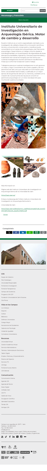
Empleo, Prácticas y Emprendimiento (12, 356)
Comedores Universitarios (9, 334)
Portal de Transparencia (8, 289)
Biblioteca (4, 316)
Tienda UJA (4, 404)
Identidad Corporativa (7, 401)
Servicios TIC (5, 362)
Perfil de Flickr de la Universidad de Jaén (25, 437)
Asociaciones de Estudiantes (10, 325)
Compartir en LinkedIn (23, 232)
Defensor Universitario (8, 319)
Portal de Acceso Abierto (8, 368)
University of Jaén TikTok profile (6, 437)
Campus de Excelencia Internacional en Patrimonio (3, 447)
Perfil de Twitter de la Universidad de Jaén (17, 437)
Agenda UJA (5, 381)
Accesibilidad (10, 431)
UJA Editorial (5, 371)
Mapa (3, 431)
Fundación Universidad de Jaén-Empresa (13, 297)
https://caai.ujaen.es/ (8, 195)
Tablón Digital (5, 353)
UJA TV (3, 393)
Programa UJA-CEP (7, 294)
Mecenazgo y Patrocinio (12, 15)
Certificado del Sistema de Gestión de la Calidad (22, 457)
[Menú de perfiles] (34, 4)
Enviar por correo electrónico (36, 232)
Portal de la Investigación (9, 286)
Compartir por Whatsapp (30, 232)
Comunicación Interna (8, 378)
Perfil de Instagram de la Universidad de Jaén (21, 437)
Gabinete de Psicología (8, 328)
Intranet (10, 10)
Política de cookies (7, 433)
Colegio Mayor (5, 322)
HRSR (3, 452)
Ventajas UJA (5, 407)
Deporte (3, 311)
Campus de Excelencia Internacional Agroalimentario (9, 447)
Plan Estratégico (6, 280)
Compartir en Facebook (16, 232)
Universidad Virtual (7, 341)
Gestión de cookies (19, 433)
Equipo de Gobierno (7, 277)
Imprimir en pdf (43, 232)
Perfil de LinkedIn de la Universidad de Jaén (14, 437)
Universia (25, 452)
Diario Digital (5, 387)
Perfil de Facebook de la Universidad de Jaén (10, 437)
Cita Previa (4, 300)
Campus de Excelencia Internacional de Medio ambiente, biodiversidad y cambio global (15, 447)
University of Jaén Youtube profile (2, 437)
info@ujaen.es (5, 430)
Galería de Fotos (6, 396)
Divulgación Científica (7, 398)
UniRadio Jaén (5, 390)
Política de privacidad (29, 431)
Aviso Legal (18, 431)
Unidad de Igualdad (7, 331)
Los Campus (5, 308)
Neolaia (13, 452)
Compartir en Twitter (9, 232)
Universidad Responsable (9, 283)
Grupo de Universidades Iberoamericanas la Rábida (14, 457)
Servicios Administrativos (8, 347)
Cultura (3, 314)
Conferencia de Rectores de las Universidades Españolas (34, 452)
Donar (5, 214)
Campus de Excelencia (8, 291)
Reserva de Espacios (7, 359)
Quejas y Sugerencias (33, 433)
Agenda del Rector (7, 384)
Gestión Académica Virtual (9, 344)
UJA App (4, 365)
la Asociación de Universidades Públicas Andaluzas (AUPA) (5, 457)
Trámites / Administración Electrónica (12, 350)
